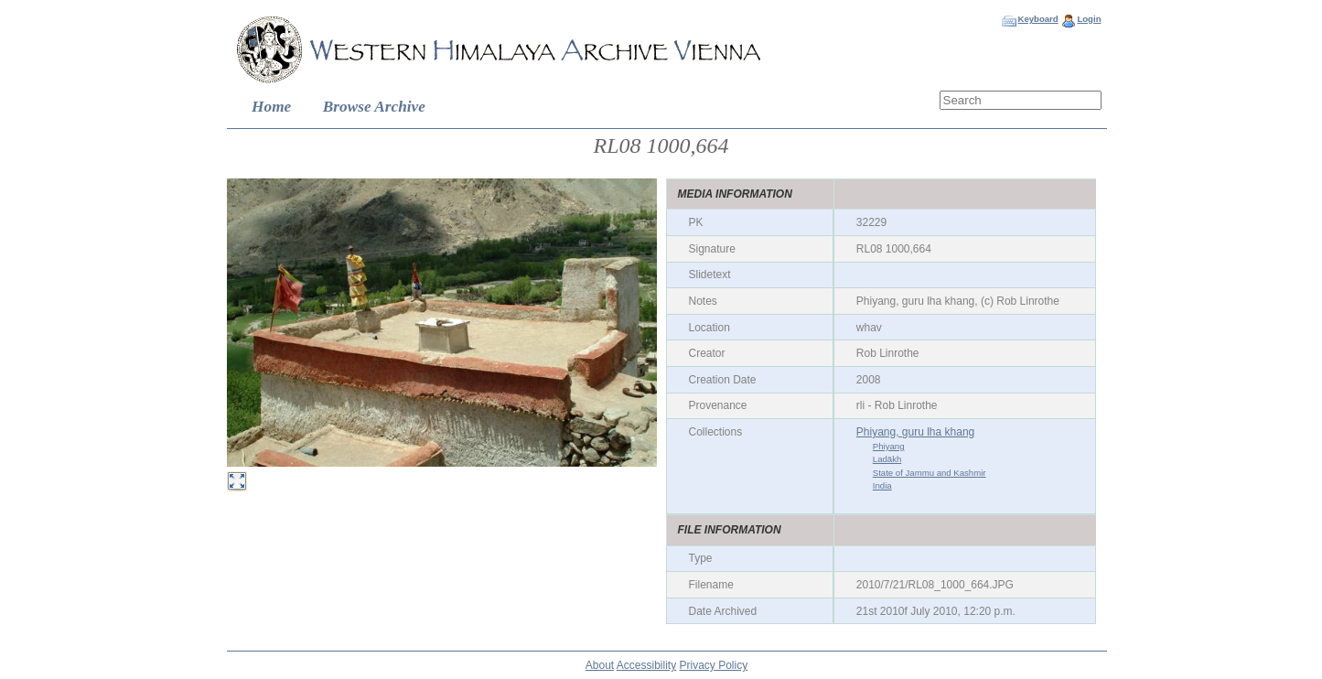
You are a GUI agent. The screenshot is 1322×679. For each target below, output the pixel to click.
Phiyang (889, 446)
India (882, 485)
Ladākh (887, 459)
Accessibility (646, 665)
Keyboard (1037, 19)
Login (1089, 19)
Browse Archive (374, 106)
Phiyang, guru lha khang (915, 432)
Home (271, 106)
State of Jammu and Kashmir (929, 473)
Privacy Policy (714, 665)
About (600, 665)
